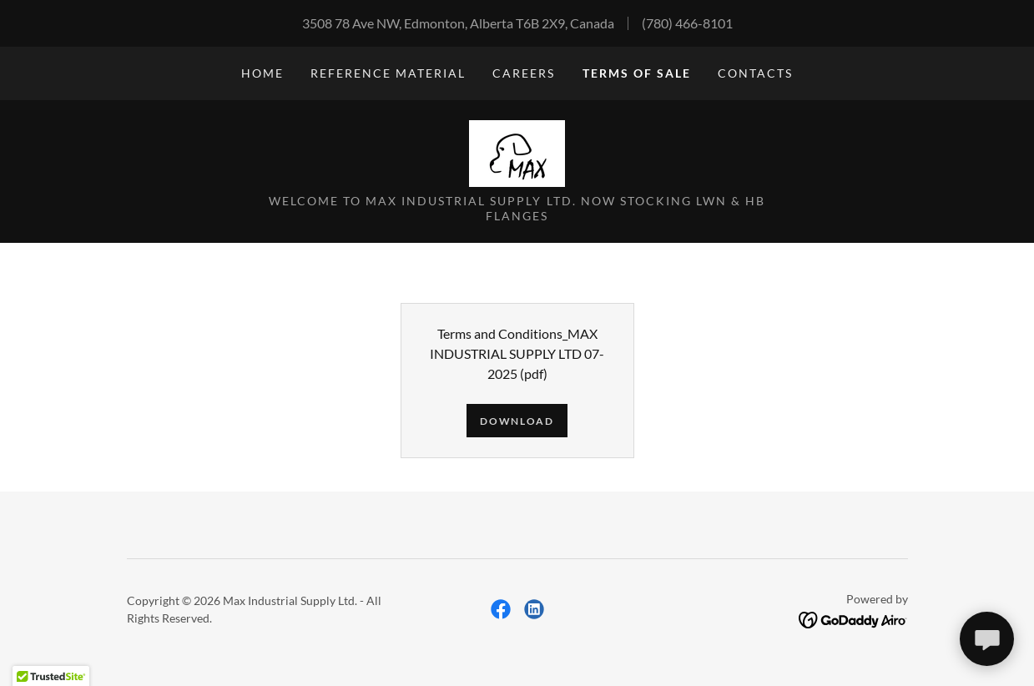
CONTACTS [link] (755, 73)
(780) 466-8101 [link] (687, 23)
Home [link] (262, 73)
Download (517, 421)
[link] (517, 151)
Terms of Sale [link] (637, 73)
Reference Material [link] (388, 73)
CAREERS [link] (523, 73)
